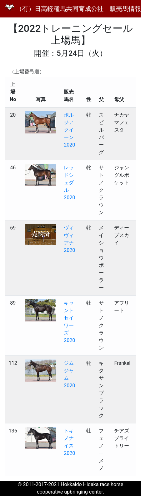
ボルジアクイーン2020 (69, 130)
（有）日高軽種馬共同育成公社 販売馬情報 (73, 8)
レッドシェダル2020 (69, 182)
